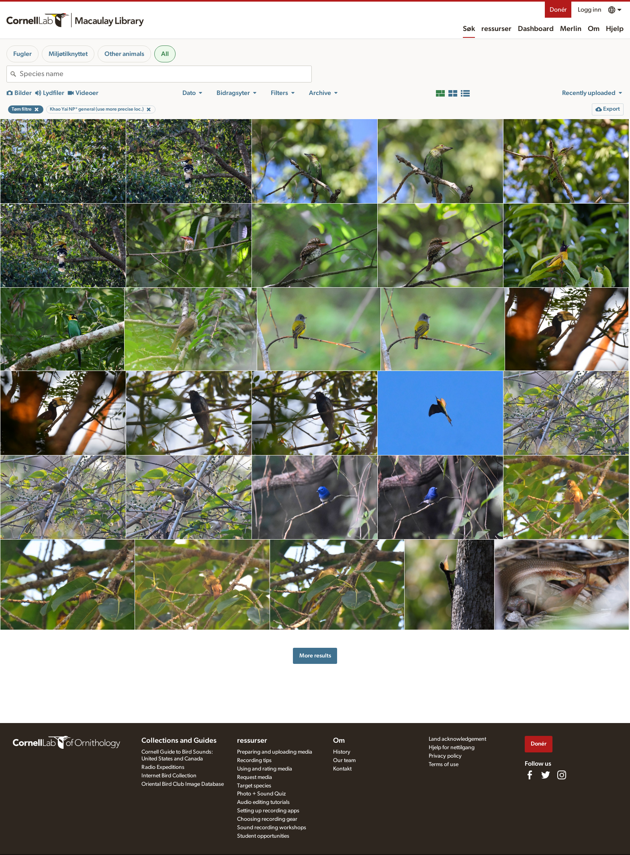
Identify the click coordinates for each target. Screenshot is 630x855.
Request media (254, 777)
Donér (558, 9)
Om (593, 29)
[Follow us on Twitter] (545, 775)
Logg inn (589, 9)
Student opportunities (263, 836)
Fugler (22, 54)
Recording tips (254, 760)
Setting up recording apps (268, 811)
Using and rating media (264, 769)
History (341, 752)
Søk (469, 29)
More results (315, 656)
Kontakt (342, 769)
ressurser (496, 29)
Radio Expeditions (162, 767)
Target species (254, 786)
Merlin (570, 29)
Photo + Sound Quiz (261, 794)
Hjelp (615, 29)
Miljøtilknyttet (68, 54)
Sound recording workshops (271, 827)
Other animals (124, 54)
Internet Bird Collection (168, 776)
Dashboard (536, 29)
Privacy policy (445, 756)
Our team (344, 760)
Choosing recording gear (267, 819)
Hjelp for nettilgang (452, 747)
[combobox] (165, 74)
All (165, 54)
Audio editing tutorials (263, 802)
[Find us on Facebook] (529, 775)
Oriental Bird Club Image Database (182, 784)
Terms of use (443, 764)
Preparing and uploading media (274, 752)
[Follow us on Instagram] (562, 775)
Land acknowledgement (457, 739)
